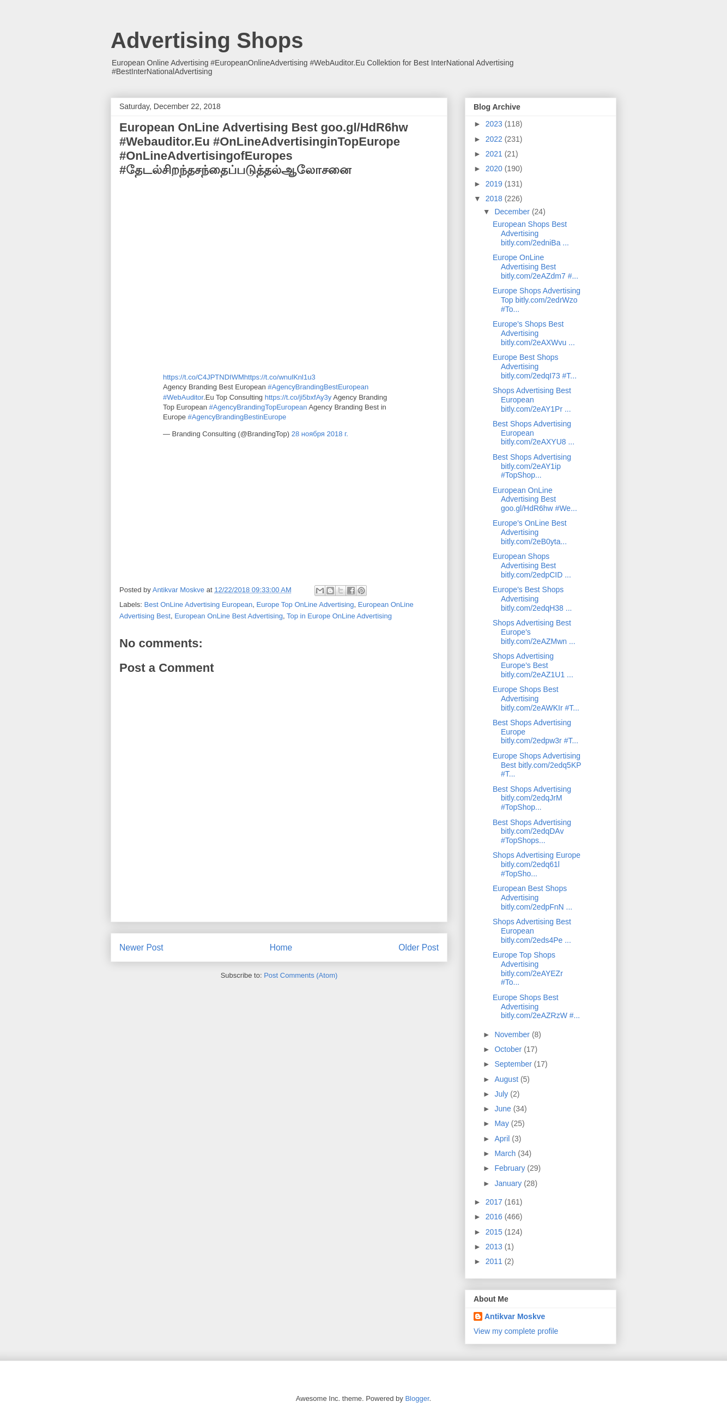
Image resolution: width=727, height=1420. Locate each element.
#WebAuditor (183, 397)
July (502, 1094)
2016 (495, 1216)
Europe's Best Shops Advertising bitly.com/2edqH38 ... (532, 598)
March (506, 1153)
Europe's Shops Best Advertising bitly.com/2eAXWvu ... (534, 333)
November (512, 1034)
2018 (495, 198)
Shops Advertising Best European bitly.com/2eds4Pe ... (532, 930)
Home (281, 947)
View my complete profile (516, 1331)
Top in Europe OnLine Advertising (339, 616)
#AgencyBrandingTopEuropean (258, 407)
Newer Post (141, 947)
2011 (495, 1261)
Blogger (417, 1398)
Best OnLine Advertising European (198, 604)
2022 (495, 139)
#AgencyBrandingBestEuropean (318, 387)
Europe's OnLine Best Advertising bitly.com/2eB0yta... (530, 532)
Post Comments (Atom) (300, 975)
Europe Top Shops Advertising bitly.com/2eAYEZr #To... (528, 968)
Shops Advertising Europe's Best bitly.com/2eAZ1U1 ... (533, 665)
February (510, 1168)
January (509, 1183)
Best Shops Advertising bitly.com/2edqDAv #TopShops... (532, 831)
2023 (495, 123)
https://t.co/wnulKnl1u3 (280, 377)
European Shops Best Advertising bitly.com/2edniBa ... (531, 233)
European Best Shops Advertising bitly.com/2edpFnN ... (532, 897)
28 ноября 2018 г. (320, 434)
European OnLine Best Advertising (228, 616)
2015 (495, 1232)
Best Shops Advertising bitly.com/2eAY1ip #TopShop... (532, 466)
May (502, 1123)
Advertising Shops (207, 40)
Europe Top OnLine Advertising (305, 604)
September (514, 1064)
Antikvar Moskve (514, 1316)
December (512, 211)
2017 (495, 1202)
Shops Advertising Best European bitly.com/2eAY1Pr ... (532, 399)
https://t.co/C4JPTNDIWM (203, 377)
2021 (495, 153)
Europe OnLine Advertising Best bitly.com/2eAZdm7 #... (535, 266)
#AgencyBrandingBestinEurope (237, 417)
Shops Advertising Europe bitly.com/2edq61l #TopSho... (536, 864)
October (509, 1049)
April (503, 1138)
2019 (495, 183)
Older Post (418, 947)
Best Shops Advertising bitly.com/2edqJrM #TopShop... (532, 798)
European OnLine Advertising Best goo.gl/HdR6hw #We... (535, 499)
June (503, 1108)
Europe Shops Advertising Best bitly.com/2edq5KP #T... (537, 765)
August (507, 1079)
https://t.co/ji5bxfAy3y (298, 397)
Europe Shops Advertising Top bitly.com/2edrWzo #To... (536, 300)
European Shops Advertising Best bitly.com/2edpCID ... (532, 565)
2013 (495, 1246)
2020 (495, 168)
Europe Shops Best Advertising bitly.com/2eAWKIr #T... (536, 698)
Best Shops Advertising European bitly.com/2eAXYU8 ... (533, 433)
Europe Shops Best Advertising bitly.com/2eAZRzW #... (536, 1006)
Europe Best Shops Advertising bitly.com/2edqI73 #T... (535, 366)
